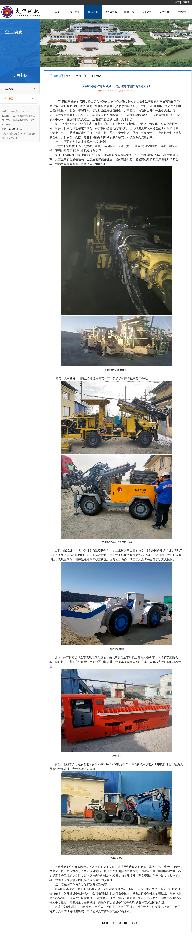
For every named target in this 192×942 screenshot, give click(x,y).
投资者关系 (111, 12)
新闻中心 (93, 12)
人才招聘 (165, 12)
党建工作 (129, 12)
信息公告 (147, 12)
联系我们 (187, 2)
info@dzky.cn (15, 129)
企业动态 (96, 75)
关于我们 (75, 12)
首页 (177, 2)
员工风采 (8, 88)
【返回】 (133, 923)
